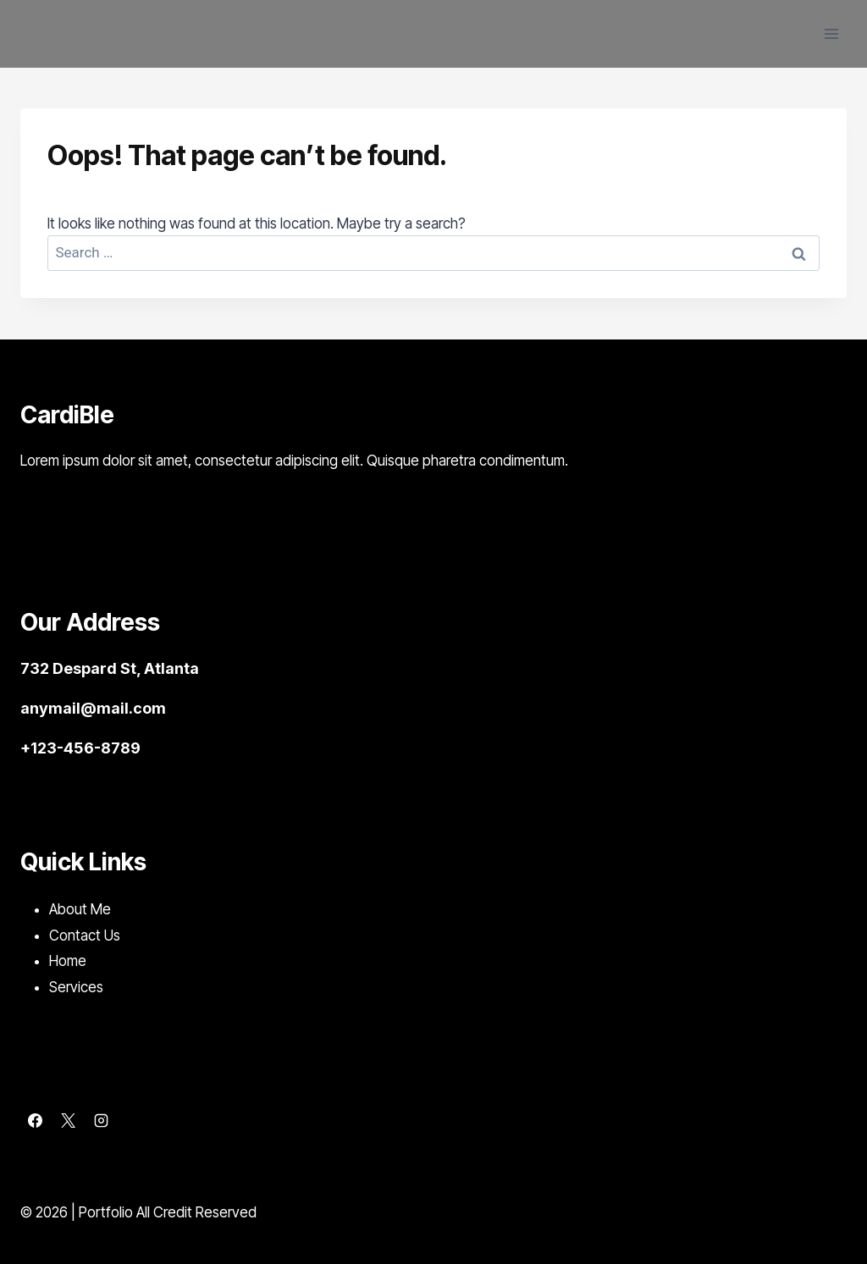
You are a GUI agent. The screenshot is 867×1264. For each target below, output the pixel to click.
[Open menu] (831, 33)
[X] (67, 1121)
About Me (80, 909)
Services (76, 987)
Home (67, 960)
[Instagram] (100, 1121)
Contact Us (84, 935)
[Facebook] (34, 1121)
